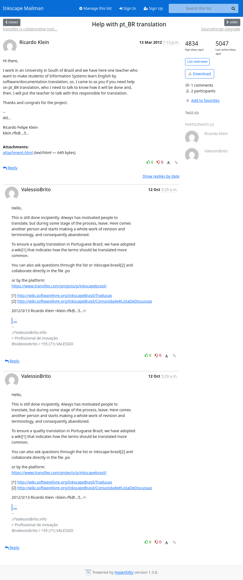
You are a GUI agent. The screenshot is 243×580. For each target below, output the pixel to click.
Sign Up (153, 8)
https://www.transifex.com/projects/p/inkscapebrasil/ (59, 286)
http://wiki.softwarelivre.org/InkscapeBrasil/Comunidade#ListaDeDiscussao (84, 301)
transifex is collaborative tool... (30, 29)
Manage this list (95, 8)
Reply (10, 167)
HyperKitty (124, 572)
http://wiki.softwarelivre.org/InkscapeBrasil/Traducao (64, 295)
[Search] (233, 8)
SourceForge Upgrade (220, 29)
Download (199, 73)
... (15, 321)
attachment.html (18, 152)
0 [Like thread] (150, 162)
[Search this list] (199, 8)
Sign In (127, 8)
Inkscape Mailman (23, 8)
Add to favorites (202, 100)
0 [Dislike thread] (160, 162)
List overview (197, 61)
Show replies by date (161, 176)
